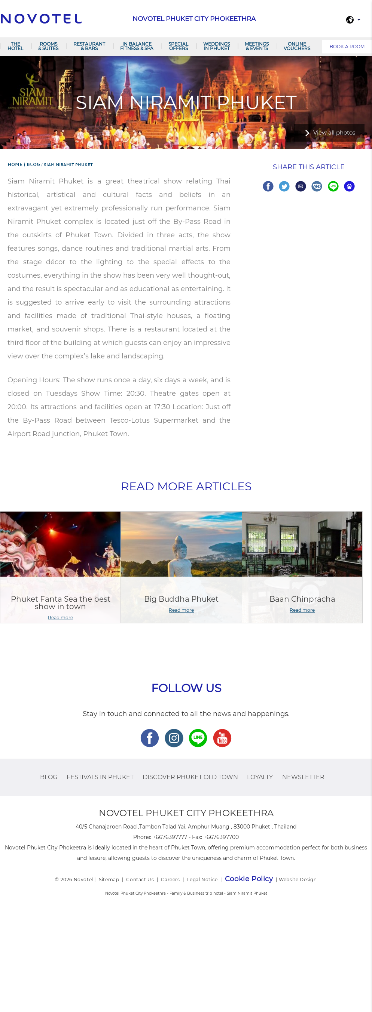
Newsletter (303, 777)
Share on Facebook (268, 186)
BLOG (48, 777)
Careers (170, 879)
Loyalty (260, 777)
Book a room (347, 46)
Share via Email (300, 186)
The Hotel (15, 46)
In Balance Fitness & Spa (136, 46)
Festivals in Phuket (100, 777)
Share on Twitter (284, 186)
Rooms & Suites (48, 46)
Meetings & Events (257, 46)
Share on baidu (349, 186)
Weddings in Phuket (216, 46)
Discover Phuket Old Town (190, 777)
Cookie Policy (249, 879)
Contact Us (140, 879)
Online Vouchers (297, 46)
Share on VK (316, 186)
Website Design (298, 879)
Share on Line (333, 186)
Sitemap (109, 879)
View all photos (334, 132)
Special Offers (178, 46)
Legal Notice (202, 879)
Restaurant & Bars (89, 46)
